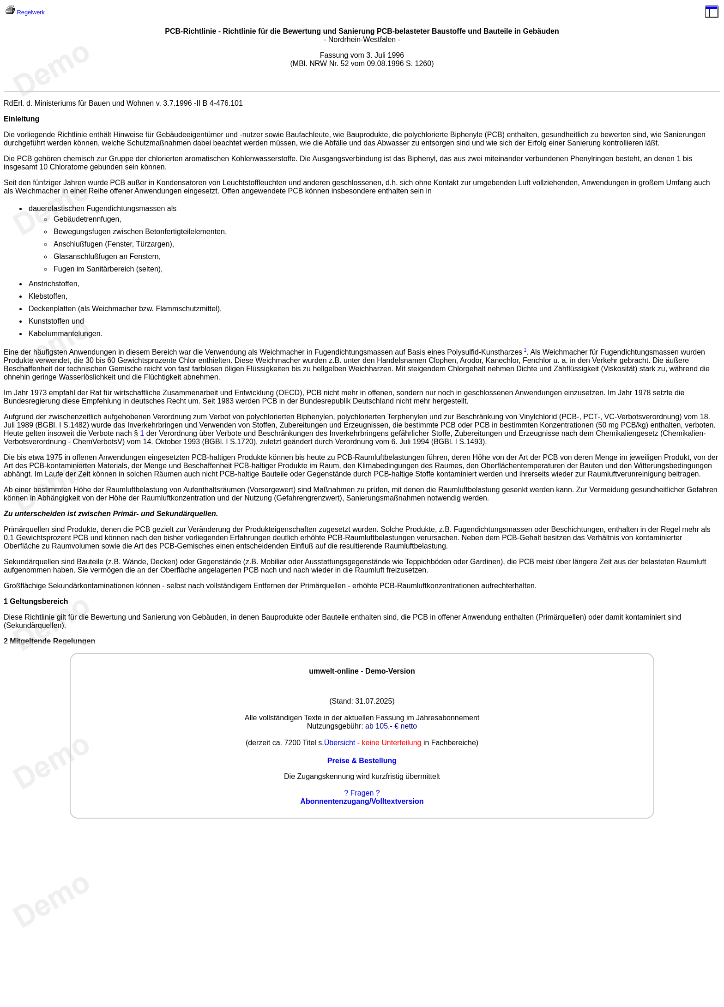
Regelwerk (31, 12)
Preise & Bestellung (362, 761)
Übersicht (340, 743)
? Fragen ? (362, 793)
